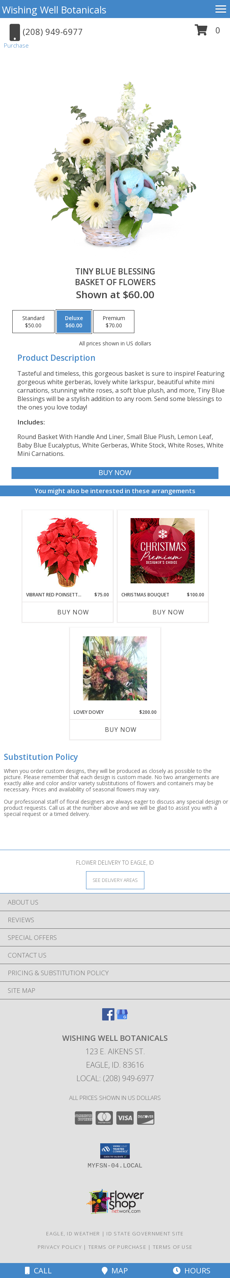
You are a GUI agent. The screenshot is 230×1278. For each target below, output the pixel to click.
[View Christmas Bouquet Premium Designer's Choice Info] (163, 551)
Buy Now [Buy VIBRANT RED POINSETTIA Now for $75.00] (73, 612)
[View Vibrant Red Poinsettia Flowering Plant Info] (67, 551)
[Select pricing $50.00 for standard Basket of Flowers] (33, 321)
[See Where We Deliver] (115, 879)
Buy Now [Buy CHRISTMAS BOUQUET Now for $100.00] (168, 612)
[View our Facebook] (108, 1018)
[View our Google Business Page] (122, 1018)
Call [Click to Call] (38, 1270)
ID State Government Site (145, 1233)
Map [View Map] (115, 1270)
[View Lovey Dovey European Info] (115, 668)
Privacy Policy (60, 1246)
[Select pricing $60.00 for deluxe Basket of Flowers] (74, 321)
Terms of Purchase (117, 1246)
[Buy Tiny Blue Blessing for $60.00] (115, 473)
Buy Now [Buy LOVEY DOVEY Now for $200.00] (121, 729)
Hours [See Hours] (191, 1270)
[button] (207, 32)
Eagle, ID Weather (73, 1233)
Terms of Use (173, 1246)
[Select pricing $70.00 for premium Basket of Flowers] (114, 321)
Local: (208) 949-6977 (115, 1078)
